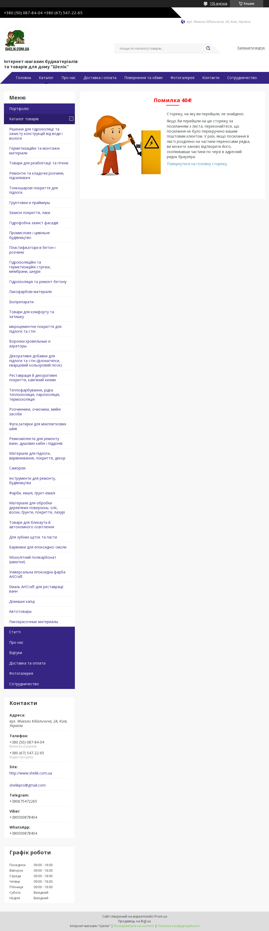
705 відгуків (218, 3)
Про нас (68, 78)
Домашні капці (22, 601)
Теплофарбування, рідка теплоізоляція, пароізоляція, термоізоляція (34, 395)
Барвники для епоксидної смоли (37, 547)
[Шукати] (208, 48)
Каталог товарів (24, 118)
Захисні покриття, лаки (29, 212)
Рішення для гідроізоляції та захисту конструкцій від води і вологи (36, 134)
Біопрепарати (21, 301)
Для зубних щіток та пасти (33, 537)
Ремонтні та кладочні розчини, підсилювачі (36, 175)
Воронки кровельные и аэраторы (29, 343)
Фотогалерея (182, 78)
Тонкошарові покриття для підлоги (33, 190)
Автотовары (20, 611)
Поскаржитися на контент (134, 926)
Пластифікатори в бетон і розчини (32, 250)
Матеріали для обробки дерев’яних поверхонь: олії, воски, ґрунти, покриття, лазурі (37, 507)
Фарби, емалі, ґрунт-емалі (32, 492)
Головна (23, 78)
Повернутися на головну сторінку (197, 163)
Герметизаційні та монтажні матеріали (34, 150)
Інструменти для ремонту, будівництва (32, 480)
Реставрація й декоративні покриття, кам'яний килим (33, 378)
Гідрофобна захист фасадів (33, 222)
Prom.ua (160, 916)
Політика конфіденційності (178, 926)
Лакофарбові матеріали (30, 291)
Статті (15, 631)
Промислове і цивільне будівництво (29, 235)
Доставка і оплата (100, 78)
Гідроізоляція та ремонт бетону (37, 281)
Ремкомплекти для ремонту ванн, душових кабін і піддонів (36, 441)
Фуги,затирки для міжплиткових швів (37, 426)
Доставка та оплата (27, 663)
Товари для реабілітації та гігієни (38, 162)
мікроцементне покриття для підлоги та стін (35, 329)
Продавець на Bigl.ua (134, 921)
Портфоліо (19, 108)
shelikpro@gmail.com (27, 785)
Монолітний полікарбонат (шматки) (32, 559)
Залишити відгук (251, 48)
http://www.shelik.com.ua (30, 773)
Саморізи (17, 468)
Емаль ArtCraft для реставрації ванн (36, 589)
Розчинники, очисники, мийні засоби (35, 411)
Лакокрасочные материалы (33, 621)
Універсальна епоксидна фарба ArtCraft (37, 574)
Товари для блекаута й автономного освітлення (31, 525)
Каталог (46, 78)
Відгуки (15, 652)
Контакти (210, 78)
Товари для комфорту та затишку (31, 314)
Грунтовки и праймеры (29, 202)
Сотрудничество (242, 78)
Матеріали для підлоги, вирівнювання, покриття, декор (37, 456)
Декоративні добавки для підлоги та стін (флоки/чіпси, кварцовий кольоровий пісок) (35, 360)
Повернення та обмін (143, 78)
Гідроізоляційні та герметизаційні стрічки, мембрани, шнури (30, 267)
